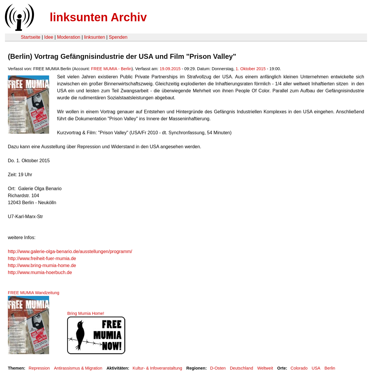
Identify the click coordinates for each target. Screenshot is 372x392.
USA (316, 368)
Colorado (299, 368)
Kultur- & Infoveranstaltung (157, 368)
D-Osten (218, 368)
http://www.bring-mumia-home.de (42, 265)
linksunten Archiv (98, 17)
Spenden (118, 37)
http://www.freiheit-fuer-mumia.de (42, 258)
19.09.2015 (170, 68)
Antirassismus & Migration (78, 368)
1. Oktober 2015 (251, 68)
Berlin (330, 368)
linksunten (94, 37)
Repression (39, 368)
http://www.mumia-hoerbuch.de (40, 272)
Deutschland (241, 368)
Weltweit (265, 368)
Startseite (30, 37)
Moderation (68, 37)
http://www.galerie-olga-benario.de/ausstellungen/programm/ (70, 251)
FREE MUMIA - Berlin (111, 68)
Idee (48, 37)
